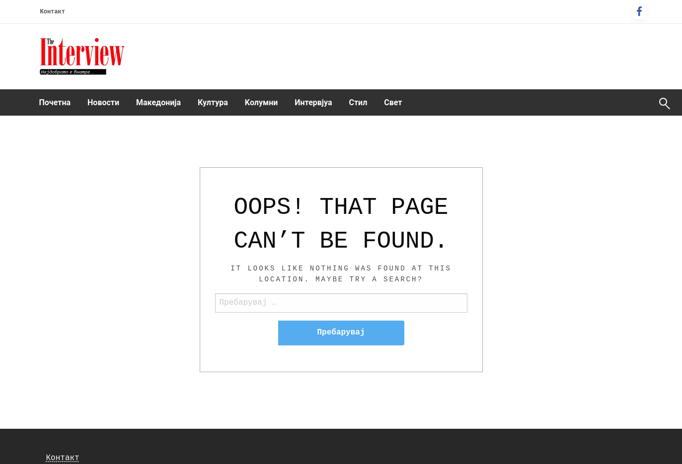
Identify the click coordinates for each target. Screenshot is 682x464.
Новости (103, 102)
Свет (393, 102)
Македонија (158, 102)
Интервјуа (313, 102)
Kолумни (261, 102)
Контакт (52, 11)
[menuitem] (55, 103)
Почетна (55, 102)
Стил (358, 102)
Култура (213, 102)
